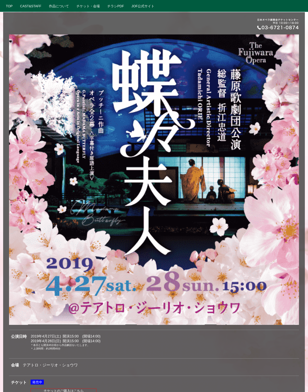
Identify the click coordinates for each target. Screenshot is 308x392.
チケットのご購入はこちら (64, 252)
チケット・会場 (88, 6)
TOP (10, 6)
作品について (60, 6)
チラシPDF (116, 6)
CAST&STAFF (31, 6)
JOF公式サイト (143, 6)
